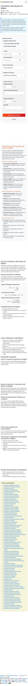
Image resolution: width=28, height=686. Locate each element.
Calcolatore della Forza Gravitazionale (13, 516)
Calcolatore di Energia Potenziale (12, 511)
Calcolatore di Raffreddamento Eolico (13, 602)
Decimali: (6, 105)
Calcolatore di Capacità (9, 568)
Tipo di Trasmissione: (8, 65)
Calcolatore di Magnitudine (10, 574)
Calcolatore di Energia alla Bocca (12, 608)
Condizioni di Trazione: (8, 72)
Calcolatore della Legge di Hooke (12, 593)
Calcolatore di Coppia (9, 517)
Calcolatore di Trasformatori (10, 582)
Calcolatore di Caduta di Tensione (12, 486)
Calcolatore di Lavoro (9, 488)
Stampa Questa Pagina (7, 12)
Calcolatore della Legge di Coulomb (12, 542)
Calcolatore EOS (8, 579)
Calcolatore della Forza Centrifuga (12, 599)
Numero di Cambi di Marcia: (11, 90)
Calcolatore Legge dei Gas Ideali (11, 496)
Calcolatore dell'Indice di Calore (11, 485)
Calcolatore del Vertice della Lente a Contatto (15, 534)
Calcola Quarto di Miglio (14, 115)
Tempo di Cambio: (8, 84)
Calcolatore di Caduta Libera (10, 522)
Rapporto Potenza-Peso (10, 41)
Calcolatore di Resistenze (10, 557)
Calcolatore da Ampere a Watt (11, 508)
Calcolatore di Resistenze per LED (12, 597)
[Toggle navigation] (26, 2)
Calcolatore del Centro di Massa (11, 591)
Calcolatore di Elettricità (9, 563)
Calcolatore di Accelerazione (10, 489)
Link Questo (13, 14)
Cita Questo (4, 14)
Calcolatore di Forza (8, 493)
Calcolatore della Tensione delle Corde (13, 606)
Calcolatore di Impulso (9, 577)
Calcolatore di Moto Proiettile (11, 494)
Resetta (14, 119)
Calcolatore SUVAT (8, 590)
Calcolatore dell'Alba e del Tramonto (12, 571)
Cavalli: (5, 51)
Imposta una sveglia (5, 677)
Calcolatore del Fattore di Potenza (12, 546)
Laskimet (13, 680)
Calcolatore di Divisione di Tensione (12, 594)
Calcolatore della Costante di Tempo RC (13, 566)
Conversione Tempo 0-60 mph (11, 43)
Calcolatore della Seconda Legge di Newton (14, 588)
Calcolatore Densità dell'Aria (10, 539)
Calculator (24, 681)
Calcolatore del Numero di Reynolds (12, 559)
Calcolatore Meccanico (9, 570)
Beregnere (16, 678)
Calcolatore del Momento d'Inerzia (12, 600)
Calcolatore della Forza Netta (11, 500)
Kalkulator (17, 681)
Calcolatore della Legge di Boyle (11, 526)
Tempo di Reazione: (8, 98)
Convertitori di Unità (12, 675)
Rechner (10, 681)
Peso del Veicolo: (8, 57)
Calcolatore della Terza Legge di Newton (13, 556)
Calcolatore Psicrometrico (10, 537)
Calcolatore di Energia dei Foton (11, 580)
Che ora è (22, 675)
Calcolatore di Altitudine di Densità (12, 531)
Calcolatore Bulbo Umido (10, 523)
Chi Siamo (2, 675)
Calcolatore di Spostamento (10, 514)
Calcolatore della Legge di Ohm (11, 554)
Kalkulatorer (5, 680)
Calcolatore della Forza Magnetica (12, 583)
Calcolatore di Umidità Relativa (11, 551)
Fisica (7, 10)
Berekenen (20, 680)
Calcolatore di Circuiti (9, 596)
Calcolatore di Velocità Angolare (11, 553)
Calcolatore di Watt (8, 505)
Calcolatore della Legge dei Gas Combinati (14, 519)
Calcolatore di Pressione (9, 528)
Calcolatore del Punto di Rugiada (12, 491)
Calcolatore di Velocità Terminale (12, 536)
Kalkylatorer (25, 678)
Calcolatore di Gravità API (10, 573)
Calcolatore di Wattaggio (10, 576)
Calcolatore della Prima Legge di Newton (14, 586)
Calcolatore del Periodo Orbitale (11, 545)
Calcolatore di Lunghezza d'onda (12, 502)
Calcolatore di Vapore (9, 603)
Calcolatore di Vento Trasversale (11, 585)
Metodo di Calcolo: (7, 38)
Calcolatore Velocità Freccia (10, 513)
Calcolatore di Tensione (9, 540)
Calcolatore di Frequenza (10, 499)
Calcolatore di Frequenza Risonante (12, 605)
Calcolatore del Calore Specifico (11, 509)
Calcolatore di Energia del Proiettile (12, 529)
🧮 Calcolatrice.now (6, 2)
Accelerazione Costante (10, 46)
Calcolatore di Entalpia (9, 520)
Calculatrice (3, 681)
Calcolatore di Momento (9, 503)
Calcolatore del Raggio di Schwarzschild (13, 565)
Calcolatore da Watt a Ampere (11, 506)
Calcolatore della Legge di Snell (11, 543)
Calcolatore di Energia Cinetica (11, 497)
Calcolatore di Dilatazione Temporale (13, 525)
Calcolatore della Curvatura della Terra (13, 533)
